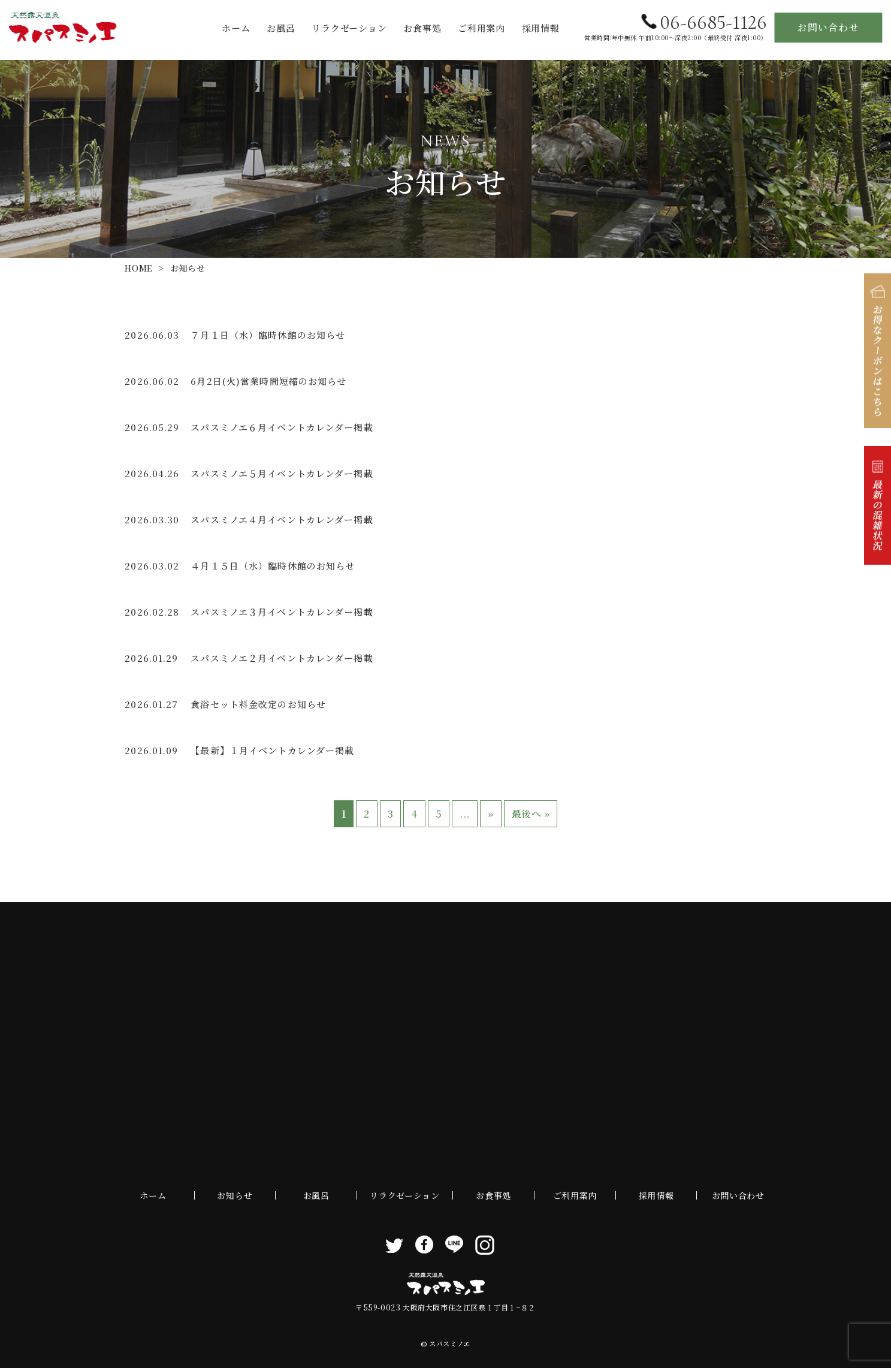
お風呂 (281, 28)
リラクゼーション (349, 28)
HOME (139, 268)
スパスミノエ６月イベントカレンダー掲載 (282, 427)
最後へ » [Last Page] (531, 814)
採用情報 (541, 28)
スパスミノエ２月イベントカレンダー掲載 (282, 658)
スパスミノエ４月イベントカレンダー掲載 (282, 519)
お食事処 (422, 28)
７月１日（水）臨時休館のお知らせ (268, 335)
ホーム (236, 28)
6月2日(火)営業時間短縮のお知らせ (268, 381)
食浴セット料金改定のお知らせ (258, 704)
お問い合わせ (828, 27)
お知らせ (234, 1195)
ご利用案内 (481, 28)
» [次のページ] (491, 814)
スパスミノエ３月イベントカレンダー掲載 (282, 611)
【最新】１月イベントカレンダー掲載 (272, 750)
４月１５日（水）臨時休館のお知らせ (273, 565)
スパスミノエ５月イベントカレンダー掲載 (282, 473)
